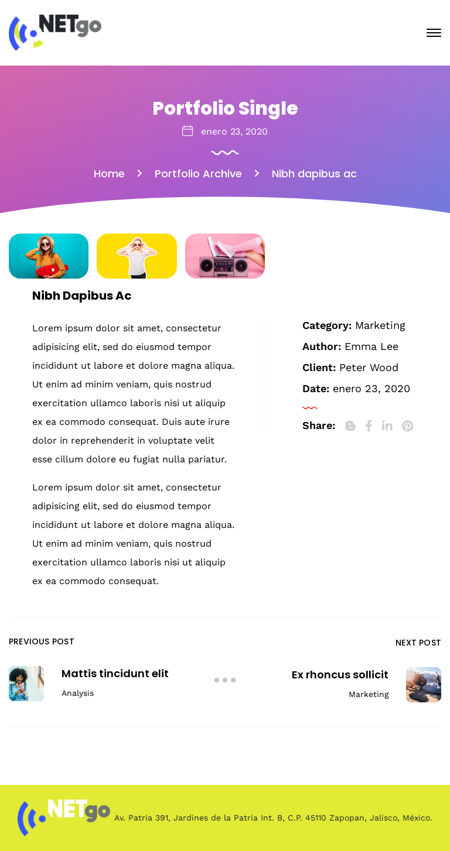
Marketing (380, 325)
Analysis (78, 693)
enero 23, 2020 (234, 131)
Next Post (418, 642)
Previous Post (41, 641)
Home (109, 173)
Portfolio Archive (198, 173)
